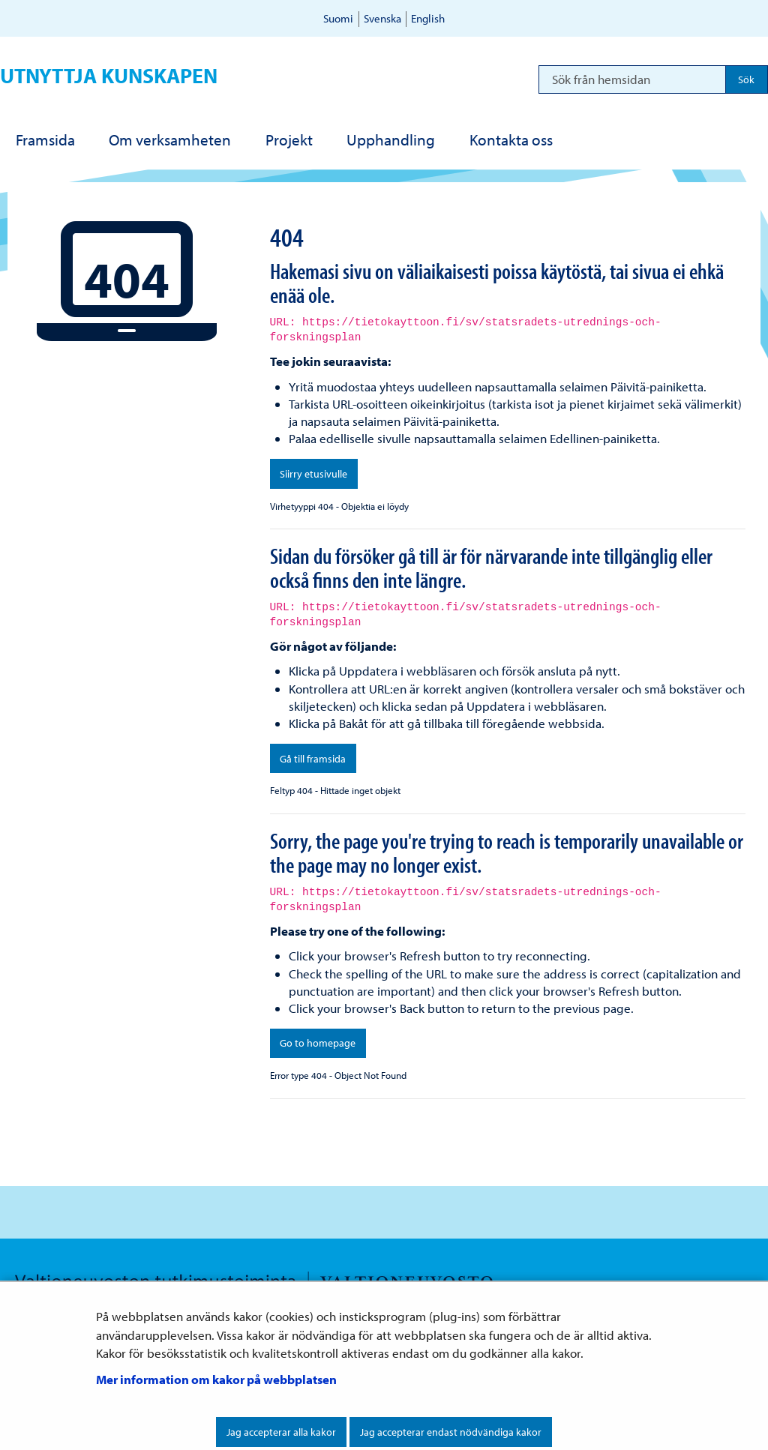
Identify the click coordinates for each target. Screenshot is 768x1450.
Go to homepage (318, 1043)
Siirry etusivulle (313, 474)
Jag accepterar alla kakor (281, 1432)
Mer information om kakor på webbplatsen (216, 1379)
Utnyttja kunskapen (109, 75)
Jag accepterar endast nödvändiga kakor (451, 1432)
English (428, 18)
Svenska (382, 18)
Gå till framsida (313, 758)
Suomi (338, 18)
